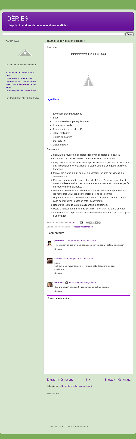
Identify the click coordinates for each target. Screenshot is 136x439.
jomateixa (59, 240)
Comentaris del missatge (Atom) (76, 386)
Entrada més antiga (117, 379)
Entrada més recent (60, 379)
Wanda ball (24, 84)
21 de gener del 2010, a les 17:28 (81, 240)
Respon (58, 249)
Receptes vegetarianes (82, 227)
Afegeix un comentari (59, 298)
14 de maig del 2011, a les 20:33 (78, 258)
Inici (88, 379)
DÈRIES (17, 18)
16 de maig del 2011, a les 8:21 (84, 283)
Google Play (29, 90)
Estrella (58, 258)
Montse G (59, 283)
